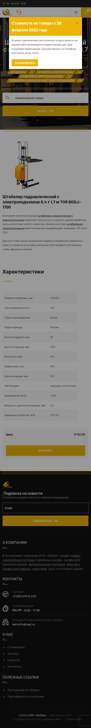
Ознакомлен (25, 62)
